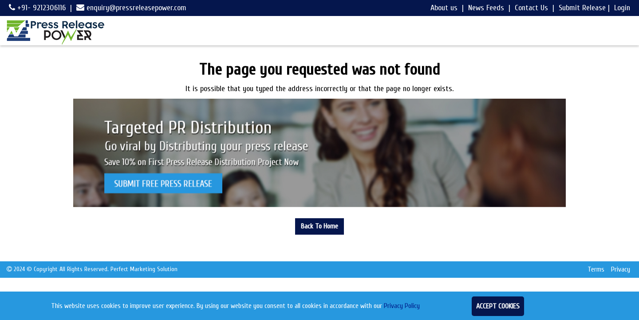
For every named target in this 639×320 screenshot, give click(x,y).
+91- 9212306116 (37, 7)
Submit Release (582, 7)
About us (444, 7)
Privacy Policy (402, 306)
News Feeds (486, 7)
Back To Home (319, 226)
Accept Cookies (498, 306)
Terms (596, 269)
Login (622, 7)
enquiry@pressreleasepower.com (131, 7)
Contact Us (531, 7)
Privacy (620, 269)
